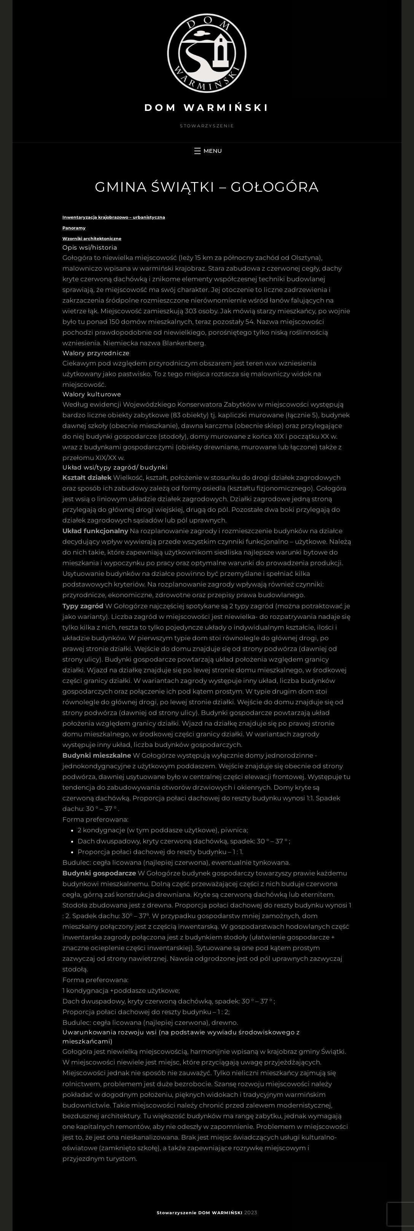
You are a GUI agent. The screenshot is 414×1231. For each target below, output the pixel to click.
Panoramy (74, 228)
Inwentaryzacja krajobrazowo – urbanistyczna (113, 217)
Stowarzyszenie (177, 1212)
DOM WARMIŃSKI (207, 107)
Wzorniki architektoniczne (91, 238)
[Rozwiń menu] (207, 151)
